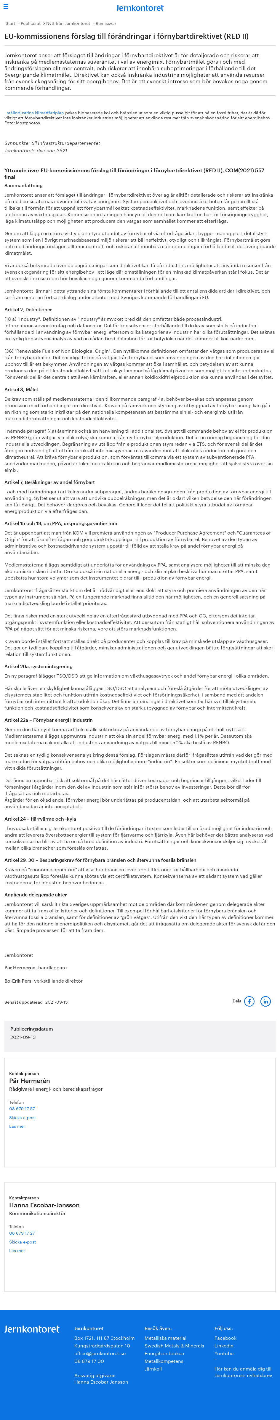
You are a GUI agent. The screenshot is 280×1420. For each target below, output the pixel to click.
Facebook (225, 1337)
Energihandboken (164, 1352)
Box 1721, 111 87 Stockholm (104, 1337)
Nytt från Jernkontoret (68, 23)
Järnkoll (153, 1368)
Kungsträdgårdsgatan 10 (102, 1345)
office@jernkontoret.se (100, 1352)
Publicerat (31, 23)
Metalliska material (165, 1337)
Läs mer (26, 1126)
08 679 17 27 (22, 1232)
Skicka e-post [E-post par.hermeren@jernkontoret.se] (22, 1117)
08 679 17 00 (89, 1360)
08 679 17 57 (22, 1108)
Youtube (224, 1352)
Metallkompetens (164, 1360)
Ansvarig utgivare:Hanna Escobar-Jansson (101, 1378)
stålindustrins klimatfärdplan (35, 112)
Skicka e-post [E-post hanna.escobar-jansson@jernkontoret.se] (22, 1241)
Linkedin (224, 1345)
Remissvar (106, 23)
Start (10, 23)
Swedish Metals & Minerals (174, 1345)
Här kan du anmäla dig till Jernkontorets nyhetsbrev (243, 1371)
